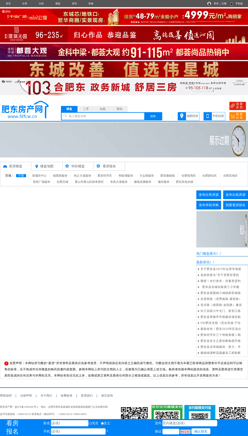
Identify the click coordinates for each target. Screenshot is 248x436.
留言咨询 (107, 395)
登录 (216, 3)
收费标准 (66, 395)
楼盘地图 (47, 166)
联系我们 (87, 395)
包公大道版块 (82, 175)
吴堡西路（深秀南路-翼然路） (221, 299)
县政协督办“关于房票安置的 (219, 275)
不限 (21, 175)
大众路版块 (147, 175)
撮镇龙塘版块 (142, 181)
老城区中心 (39, 175)
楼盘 (57, 3)
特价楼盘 (78, 166)
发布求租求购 (209, 205)
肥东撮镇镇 (167, 175)
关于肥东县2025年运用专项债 (220, 269)
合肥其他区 (230, 175)
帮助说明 (6, 395)
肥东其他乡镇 (184, 181)
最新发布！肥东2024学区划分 (220, 328)
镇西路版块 (60, 175)
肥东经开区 (105, 175)
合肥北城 (62, 181)
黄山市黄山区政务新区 (89, 181)
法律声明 (26, 395)
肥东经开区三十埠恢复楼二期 (220, 334)
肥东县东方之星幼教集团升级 (220, 340)
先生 (94, 423)
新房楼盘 (15, 166)
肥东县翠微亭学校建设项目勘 (220, 316)
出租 (41, 3)
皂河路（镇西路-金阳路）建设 (221, 305)
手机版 (239, 3)
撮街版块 (163, 181)
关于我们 (46, 395)
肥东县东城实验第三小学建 (219, 287)
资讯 (74, 3)
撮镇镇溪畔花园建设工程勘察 (220, 352)
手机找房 (218, 116)
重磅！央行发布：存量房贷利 (220, 281)
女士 (105, 423)
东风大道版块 (119, 181)
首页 (8, 3)
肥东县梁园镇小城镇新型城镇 (220, 293)
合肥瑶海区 (188, 175)
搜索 (153, 116)
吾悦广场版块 (41, 181)
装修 (90, 3)
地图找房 (192, 116)
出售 (24, 3)
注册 (224, 3)
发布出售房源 (209, 194)
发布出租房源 (236, 194)
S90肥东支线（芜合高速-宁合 (220, 322)
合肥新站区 (209, 175)
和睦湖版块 (126, 175)
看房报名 (109, 166)
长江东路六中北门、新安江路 (220, 310)
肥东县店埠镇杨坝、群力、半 (220, 346)
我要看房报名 (236, 205)
